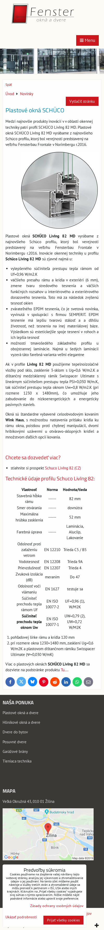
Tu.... (64, 669)
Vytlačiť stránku (82, 101)
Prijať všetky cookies (63, 920)
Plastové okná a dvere (20, 712)
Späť (8, 84)
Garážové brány (15, 751)
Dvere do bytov (15, 731)
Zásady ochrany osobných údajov (56, 905)
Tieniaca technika (17, 761)
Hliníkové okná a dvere (21, 722)
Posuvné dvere (15, 741)
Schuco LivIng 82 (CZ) (63, 468)
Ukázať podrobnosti (21, 917)
